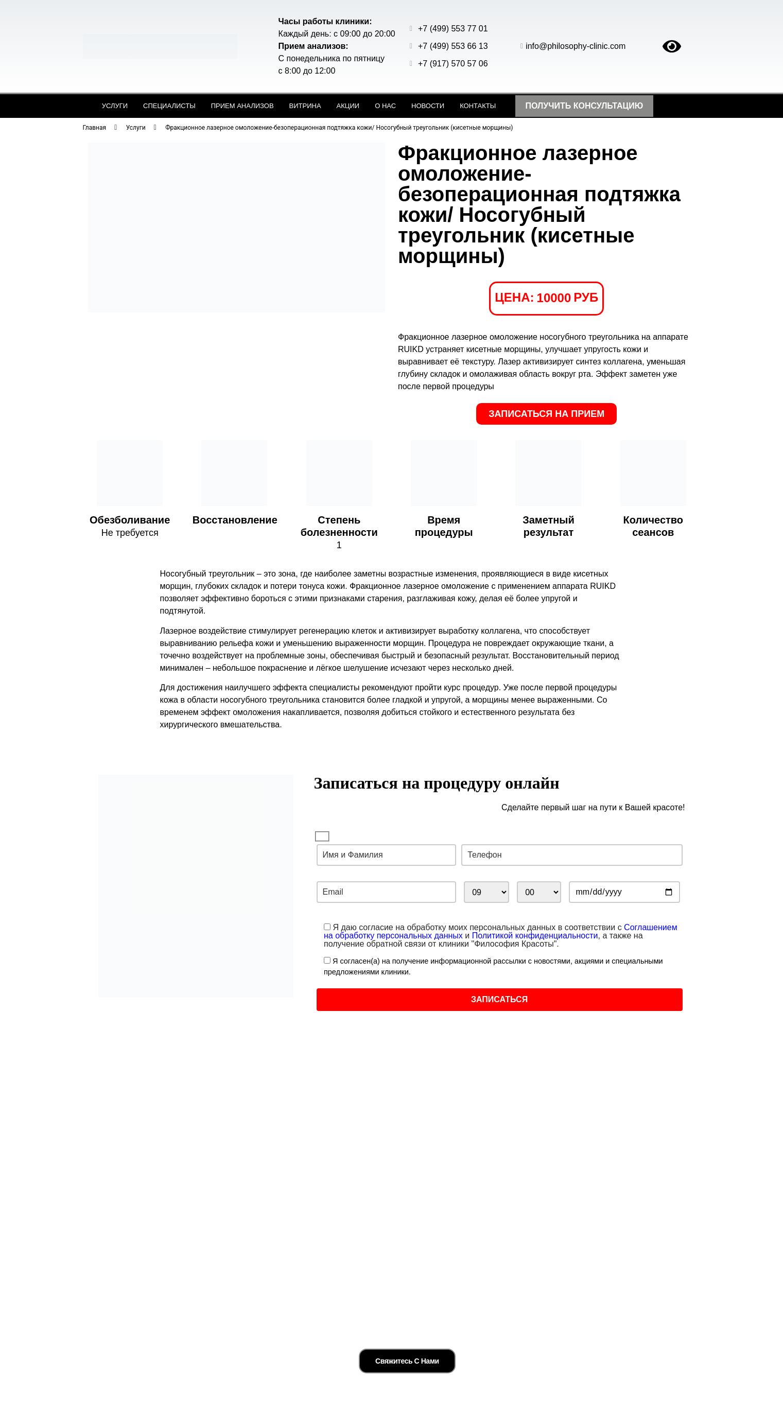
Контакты (478, 106)
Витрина (305, 106)
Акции (348, 106)
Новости (427, 106)
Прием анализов (242, 106)
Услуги (115, 106)
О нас (385, 106)
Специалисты (169, 106)
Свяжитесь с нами (407, 1352)
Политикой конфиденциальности (535, 935)
